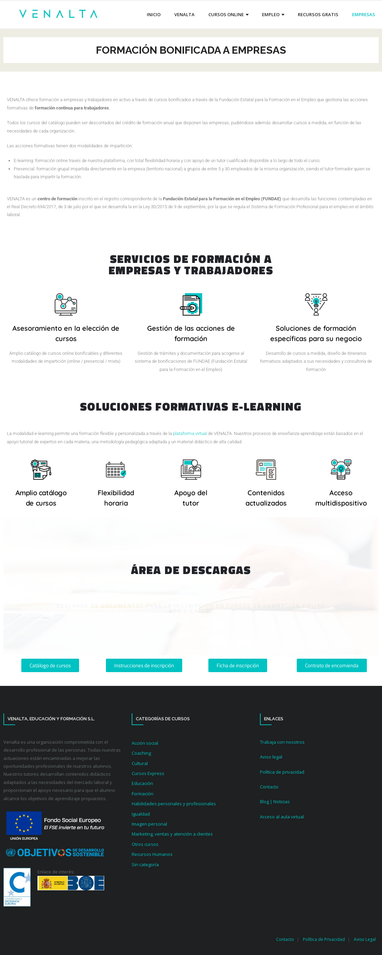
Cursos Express (148, 773)
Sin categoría (145, 864)
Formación (142, 793)
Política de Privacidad (324, 939)
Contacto (269, 787)
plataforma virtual (190, 433)
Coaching (141, 753)
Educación (142, 783)
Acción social (145, 743)
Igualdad (141, 814)
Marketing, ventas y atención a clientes (172, 834)
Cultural (140, 763)
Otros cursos (145, 844)
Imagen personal (149, 824)
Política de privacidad (282, 772)
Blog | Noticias (275, 801)
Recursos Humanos (152, 854)
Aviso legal (271, 757)
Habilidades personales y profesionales (174, 803)
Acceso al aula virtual (282, 817)
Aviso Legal (365, 939)
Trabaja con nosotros (282, 742)
